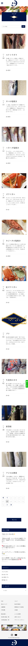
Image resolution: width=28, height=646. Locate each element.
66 (23, 498)
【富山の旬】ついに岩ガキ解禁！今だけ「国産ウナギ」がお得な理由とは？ (14, 540)
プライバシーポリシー (19, 620)
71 (19, 501)
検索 (23, 26)
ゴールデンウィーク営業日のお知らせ (14, 553)
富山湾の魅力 (17, 604)
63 (11, 498)
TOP (2, 601)
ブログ (3, 571)
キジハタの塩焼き (13, 240)
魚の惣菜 (8, 70)
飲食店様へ (3, 614)
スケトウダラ (11, 54)
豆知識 (16, 610)
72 (23, 501)
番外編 (3, 580)
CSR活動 (3, 610)
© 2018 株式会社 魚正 (13, 637)
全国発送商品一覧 (5, 620)
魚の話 (7, 209)
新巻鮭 (9, 426)
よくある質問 (17, 614)
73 (3, 505)
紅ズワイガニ (11, 287)
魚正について (4, 604)
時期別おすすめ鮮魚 (19, 607)
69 (11, 501)
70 (15, 501)
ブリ (8, 333)
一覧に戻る (14, 520)
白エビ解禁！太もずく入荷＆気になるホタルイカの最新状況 (14, 558)
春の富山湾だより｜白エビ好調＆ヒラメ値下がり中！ (14, 547)
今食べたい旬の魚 (8, 534)
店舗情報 (3, 607)
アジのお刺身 (11, 472)
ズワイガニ (10, 194)
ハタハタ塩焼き (12, 147)
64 (15, 498)
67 (3, 501)
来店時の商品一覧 (5, 617)
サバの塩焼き (11, 101)
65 (19, 498)
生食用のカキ (11, 380)
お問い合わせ (17, 617)
